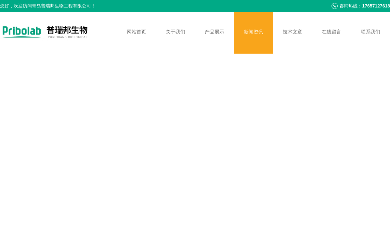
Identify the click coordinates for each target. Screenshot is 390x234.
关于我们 (175, 31)
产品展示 (214, 31)
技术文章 (292, 31)
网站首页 (136, 31)
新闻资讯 (253, 31)
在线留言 (331, 31)
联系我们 (370, 31)
